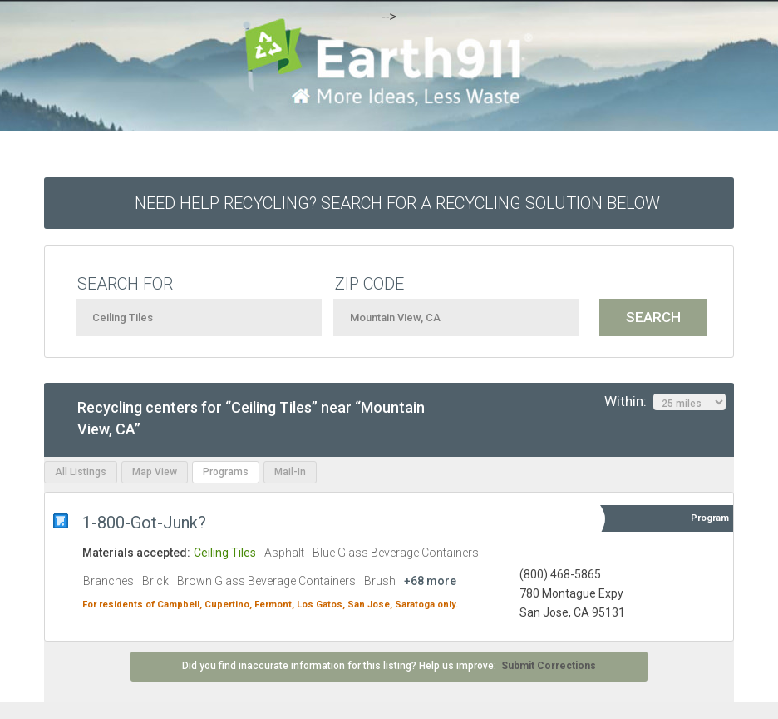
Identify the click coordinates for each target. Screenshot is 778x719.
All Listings (80, 472)
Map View (154, 472)
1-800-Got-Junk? (146, 523)
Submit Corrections (548, 666)
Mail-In (290, 472)
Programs (226, 472)
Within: (665, 402)
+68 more (430, 581)
